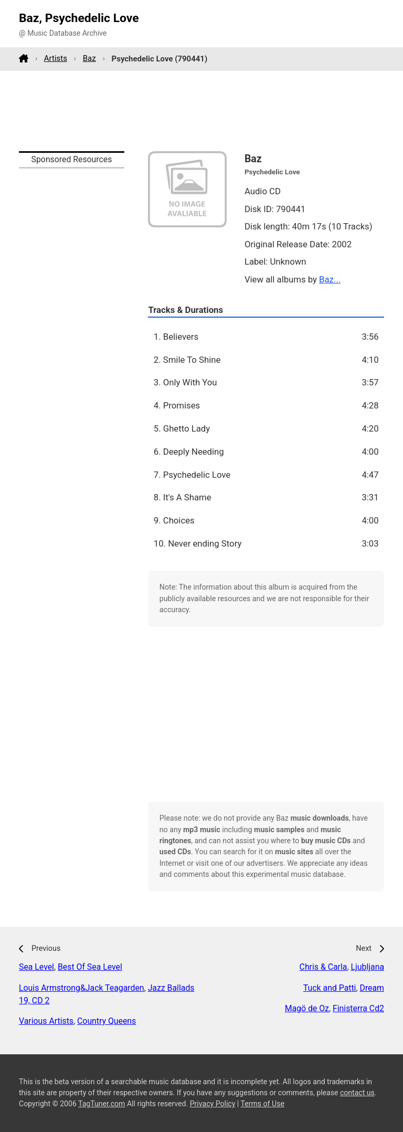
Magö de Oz (307, 1008)
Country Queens (106, 1021)
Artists (55, 58)
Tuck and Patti (329, 988)
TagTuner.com (101, 1103)
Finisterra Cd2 (358, 1008)
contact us (357, 1092)
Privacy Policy (213, 1103)
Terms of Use (262, 1103)
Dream (372, 988)
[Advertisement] (201, 111)
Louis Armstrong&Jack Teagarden (81, 988)
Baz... (330, 279)
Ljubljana (367, 967)
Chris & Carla (323, 967)
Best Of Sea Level (90, 967)
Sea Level (36, 967)
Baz (89, 58)
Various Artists (46, 1021)
